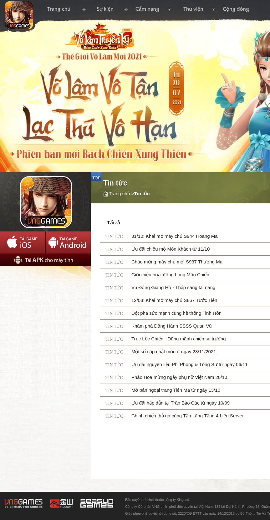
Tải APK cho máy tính (45, 259)
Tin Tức (105, 11)
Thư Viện (192, 11)
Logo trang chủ (77, 49)
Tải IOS (22, 242)
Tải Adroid (68, 242)
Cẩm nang (148, 11)
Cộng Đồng (235, 11)
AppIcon (45, 202)
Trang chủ (42, 16)
